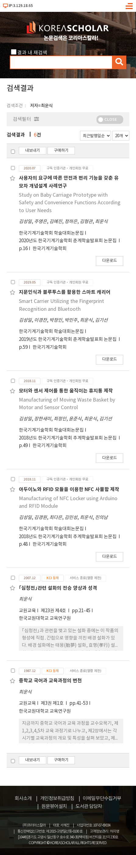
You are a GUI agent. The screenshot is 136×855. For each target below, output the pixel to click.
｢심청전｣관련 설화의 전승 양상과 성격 (58, 588)
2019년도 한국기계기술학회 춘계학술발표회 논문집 (68, 339)
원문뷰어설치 (54, 806)
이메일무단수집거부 (102, 798)
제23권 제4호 (54, 610)
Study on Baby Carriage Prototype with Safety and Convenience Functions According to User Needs (69, 202)
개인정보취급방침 (57, 798)
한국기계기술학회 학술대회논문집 (51, 233)
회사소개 (23, 798)
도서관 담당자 (88, 806)
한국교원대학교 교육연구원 (45, 618)
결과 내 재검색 (32, 53)
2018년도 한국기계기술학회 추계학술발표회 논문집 (68, 438)
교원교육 (27, 610)
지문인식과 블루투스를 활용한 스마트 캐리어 (64, 292)
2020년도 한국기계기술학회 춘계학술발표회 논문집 (68, 240)
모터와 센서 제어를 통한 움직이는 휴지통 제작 (66, 391)
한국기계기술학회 (50, 248)
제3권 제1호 (53, 703)
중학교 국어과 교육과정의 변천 (50, 681)
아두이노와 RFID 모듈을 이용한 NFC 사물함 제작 (69, 490)
